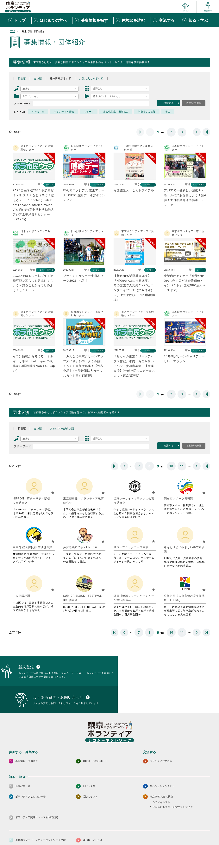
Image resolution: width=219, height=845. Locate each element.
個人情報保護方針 (70, 832)
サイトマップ (26, 832)
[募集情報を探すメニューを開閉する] (92, 20)
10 (171, 466)
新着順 (22, 78)
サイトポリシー (47, 832)
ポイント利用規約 (154, 832)
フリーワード (22, 103)
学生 (168, 111)
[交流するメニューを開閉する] (165, 20)
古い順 (38, 78)
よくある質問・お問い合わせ (185, 832)
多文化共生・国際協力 (116, 111)
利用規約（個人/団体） (127, 832)
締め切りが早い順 (62, 78)
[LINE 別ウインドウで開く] (207, 822)
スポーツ (89, 111)
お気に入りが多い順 (95, 78)
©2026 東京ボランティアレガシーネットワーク (109, 841)
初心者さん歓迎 (147, 111)
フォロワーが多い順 (64, 428)
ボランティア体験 (64, 111)
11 (182, 466)
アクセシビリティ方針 (97, 832)
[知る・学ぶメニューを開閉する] (196, 20)
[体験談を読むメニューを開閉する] (132, 20)
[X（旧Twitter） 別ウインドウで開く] (199, 822)
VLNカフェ (38, 111)
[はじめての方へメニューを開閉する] (51, 20)
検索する (169, 103)
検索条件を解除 (193, 103)
